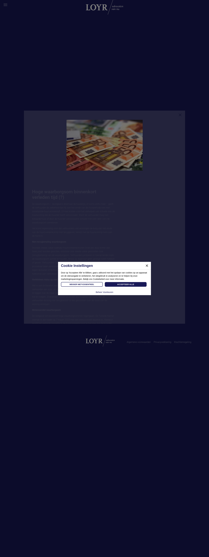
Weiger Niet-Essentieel (82, 284)
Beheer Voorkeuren (104, 292)
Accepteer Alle (125, 284)
